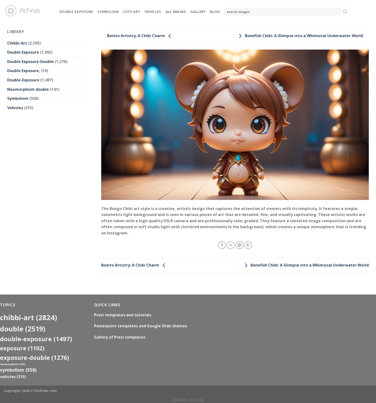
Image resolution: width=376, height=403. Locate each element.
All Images (175, 11)
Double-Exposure (23, 80)
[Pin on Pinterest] (239, 245)
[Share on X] (231, 245)
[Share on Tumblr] (248, 245)
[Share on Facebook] (222, 245)
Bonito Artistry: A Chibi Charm (140, 36)
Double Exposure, (23, 70)
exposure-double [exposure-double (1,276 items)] (34, 358)
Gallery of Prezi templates (119, 337)
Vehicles (153, 11)
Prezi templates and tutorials (122, 315)
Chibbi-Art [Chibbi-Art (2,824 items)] (28, 317)
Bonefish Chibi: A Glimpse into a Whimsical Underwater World (299, 36)
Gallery (198, 11)
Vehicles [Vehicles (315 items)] (13, 376)
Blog (215, 11)
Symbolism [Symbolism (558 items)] (18, 370)
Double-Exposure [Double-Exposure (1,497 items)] (36, 339)
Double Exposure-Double (30, 61)
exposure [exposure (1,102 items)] (22, 348)
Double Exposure (76, 11)
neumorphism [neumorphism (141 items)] (12, 364)
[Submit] (345, 12)
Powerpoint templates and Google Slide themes (140, 326)
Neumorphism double (28, 89)
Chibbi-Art (17, 43)
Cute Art (131, 11)
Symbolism (108, 11)
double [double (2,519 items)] (22, 328)
